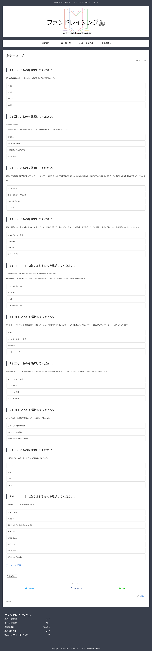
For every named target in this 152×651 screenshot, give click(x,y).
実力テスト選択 (13, 565)
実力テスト (12, 576)
